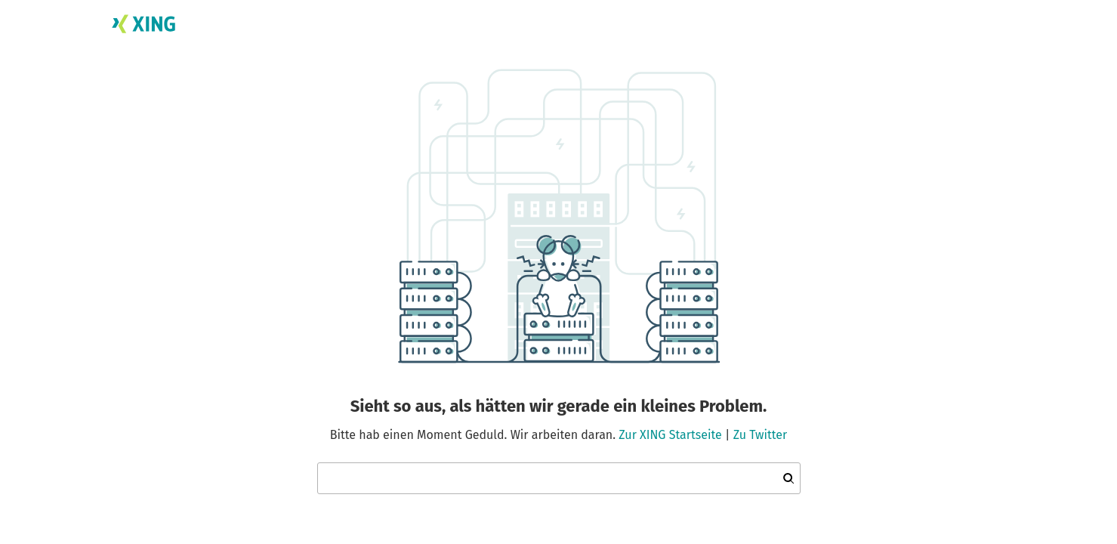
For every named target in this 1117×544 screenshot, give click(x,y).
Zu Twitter (760, 435)
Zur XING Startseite (670, 435)
